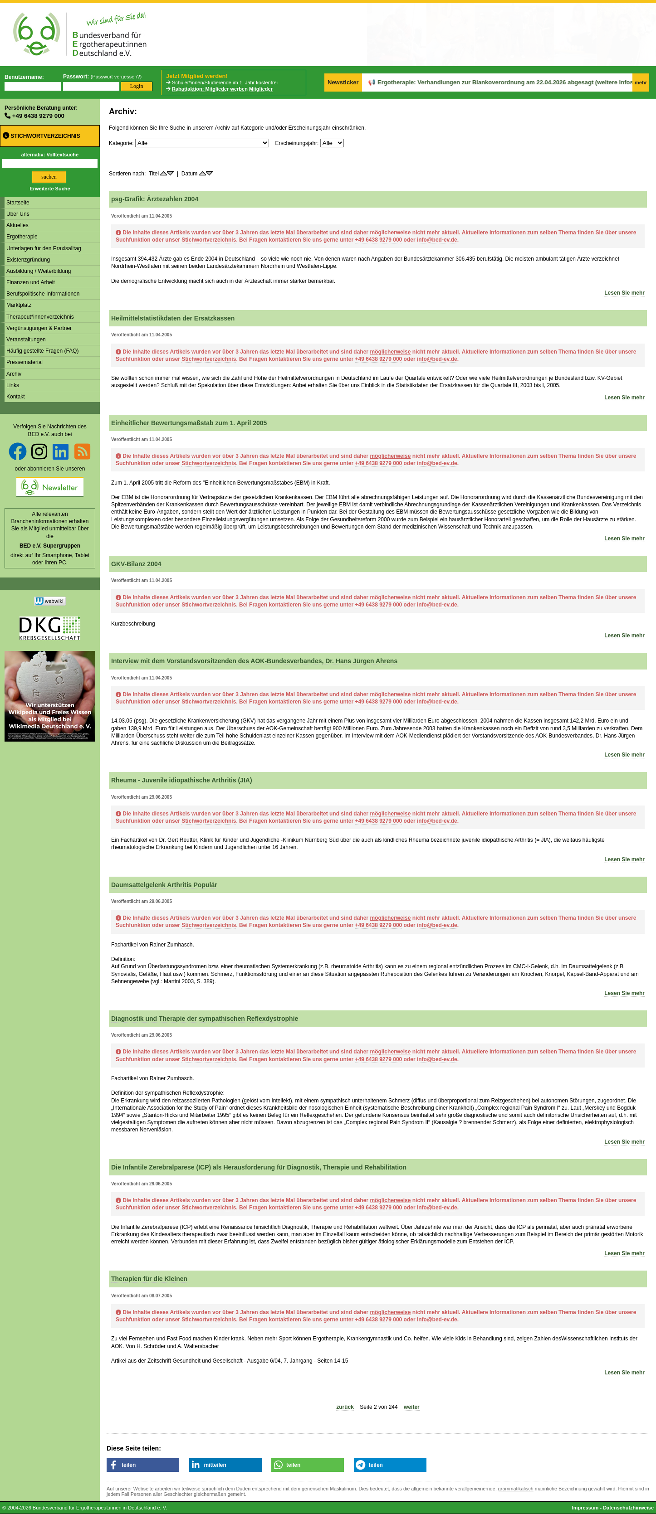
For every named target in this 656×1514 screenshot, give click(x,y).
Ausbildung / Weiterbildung (38, 271)
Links (12, 385)
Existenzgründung (28, 260)
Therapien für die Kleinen (149, 1278)
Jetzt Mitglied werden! (197, 76)
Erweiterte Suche (49, 188)
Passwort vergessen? (116, 76)
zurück (345, 1407)
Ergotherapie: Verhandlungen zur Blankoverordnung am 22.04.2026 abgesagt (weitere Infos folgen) (487, 82)
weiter (412, 1407)
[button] (143, 1465)
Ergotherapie (22, 236)
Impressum (585, 1507)
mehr (641, 82)
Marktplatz (18, 305)
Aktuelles (17, 225)
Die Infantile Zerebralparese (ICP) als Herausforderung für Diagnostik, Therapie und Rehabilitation (258, 1167)
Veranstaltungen (26, 339)
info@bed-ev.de (437, 240)
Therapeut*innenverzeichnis (40, 317)
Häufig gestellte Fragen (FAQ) (42, 351)
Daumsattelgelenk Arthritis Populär (164, 884)
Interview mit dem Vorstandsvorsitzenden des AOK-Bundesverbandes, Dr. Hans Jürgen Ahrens (254, 661)
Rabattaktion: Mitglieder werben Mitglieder (222, 89)
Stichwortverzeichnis (41, 135)
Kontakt (15, 396)
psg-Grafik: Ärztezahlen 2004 (154, 199)
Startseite (17, 202)
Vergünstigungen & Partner (39, 328)
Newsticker (343, 82)
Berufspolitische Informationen (42, 294)
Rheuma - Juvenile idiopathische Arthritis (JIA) (181, 780)
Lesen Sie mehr (624, 293)
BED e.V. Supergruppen (50, 546)
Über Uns (17, 214)
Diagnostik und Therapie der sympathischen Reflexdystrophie (204, 1018)
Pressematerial (24, 362)
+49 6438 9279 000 (38, 115)
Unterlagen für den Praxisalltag (43, 248)
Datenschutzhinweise (628, 1507)
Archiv (13, 374)
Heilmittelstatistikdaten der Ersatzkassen (173, 318)
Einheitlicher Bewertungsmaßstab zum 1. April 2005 (189, 423)
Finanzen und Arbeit (30, 282)
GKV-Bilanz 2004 (136, 564)
